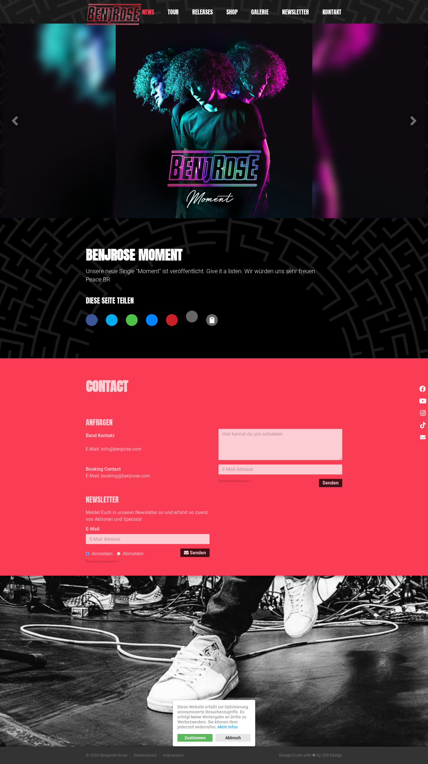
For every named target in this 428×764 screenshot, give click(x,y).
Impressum (173, 755)
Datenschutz (145, 755)
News (148, 11)
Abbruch (233, 737)
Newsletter (295, 11)
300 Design (332, 755)
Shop (232, 11)
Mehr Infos (228, 727)
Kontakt (331, 11)
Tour (173, 11)
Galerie (260, 11)
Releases (202, 11)
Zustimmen (195, 737)
